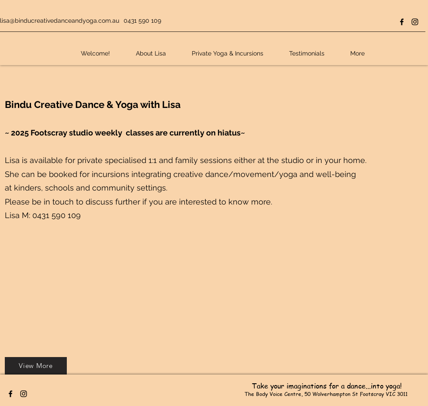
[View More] (36, 366)
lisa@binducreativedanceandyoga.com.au (59, 20)
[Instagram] (415, 21)
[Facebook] (401, 21)
